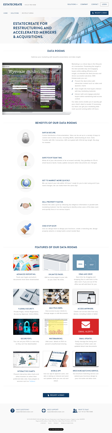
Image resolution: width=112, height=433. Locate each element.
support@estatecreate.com (24, 412)
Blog (50, 423)
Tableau (32, 381)
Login (104, 4)
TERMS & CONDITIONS (67, 423)
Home (6, 13)
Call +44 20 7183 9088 (85, 412)
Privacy (56, 423)
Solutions (73, 4)
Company (84, 4)
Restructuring (28, 13)
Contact (94, 4)
